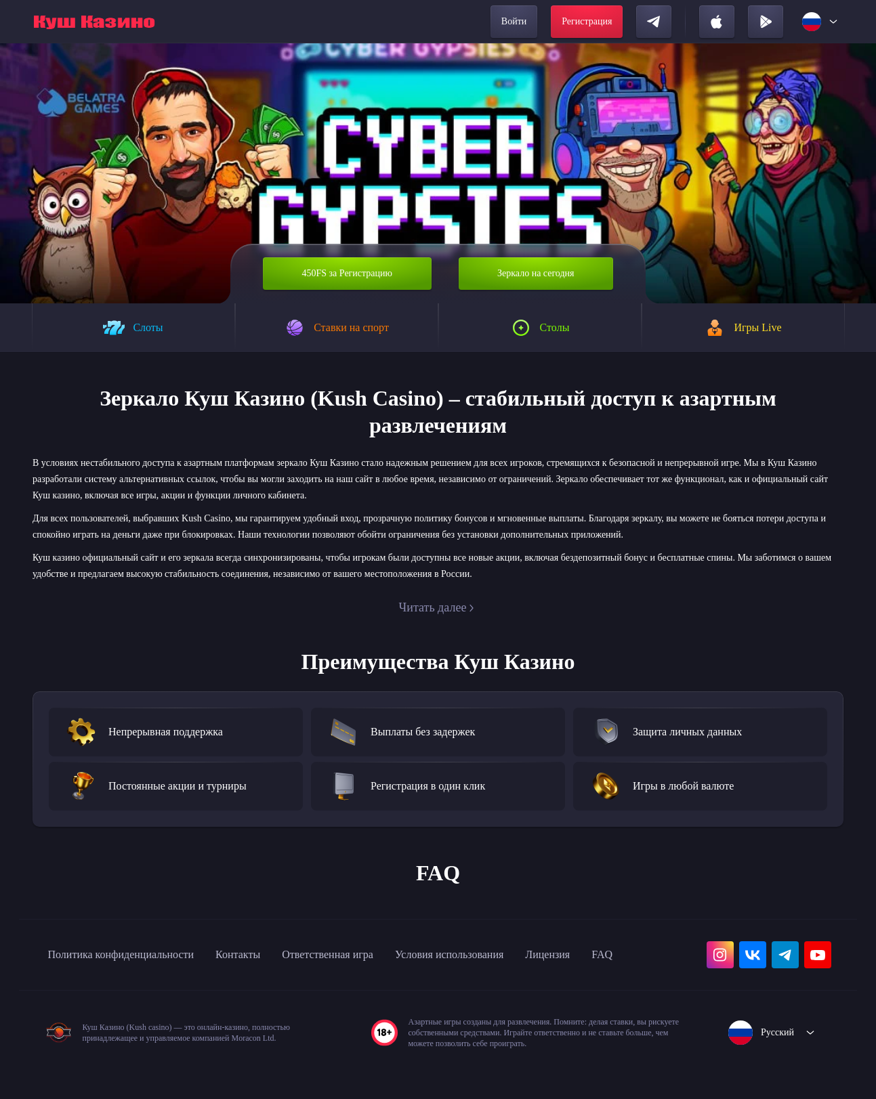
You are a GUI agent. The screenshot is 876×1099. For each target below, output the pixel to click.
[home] (94, 21)
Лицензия (623, 955)
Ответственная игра (371, 955)
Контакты (269, 955)
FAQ (59, 984)
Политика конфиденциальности (135, 955)
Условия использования (510, 955)
